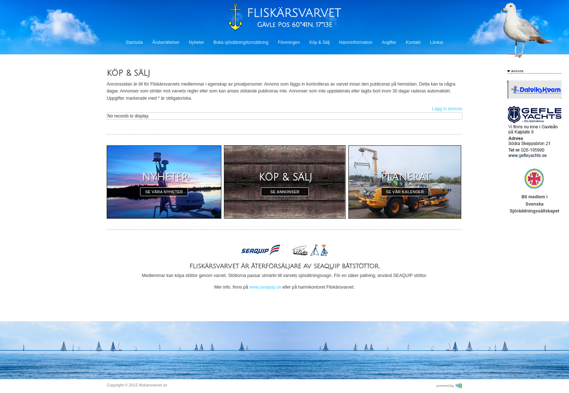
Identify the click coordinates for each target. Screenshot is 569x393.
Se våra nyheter (164, 192)
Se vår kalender (405, 192)
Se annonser (284, 192)
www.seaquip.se (265, 287)
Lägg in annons (447, 108)
